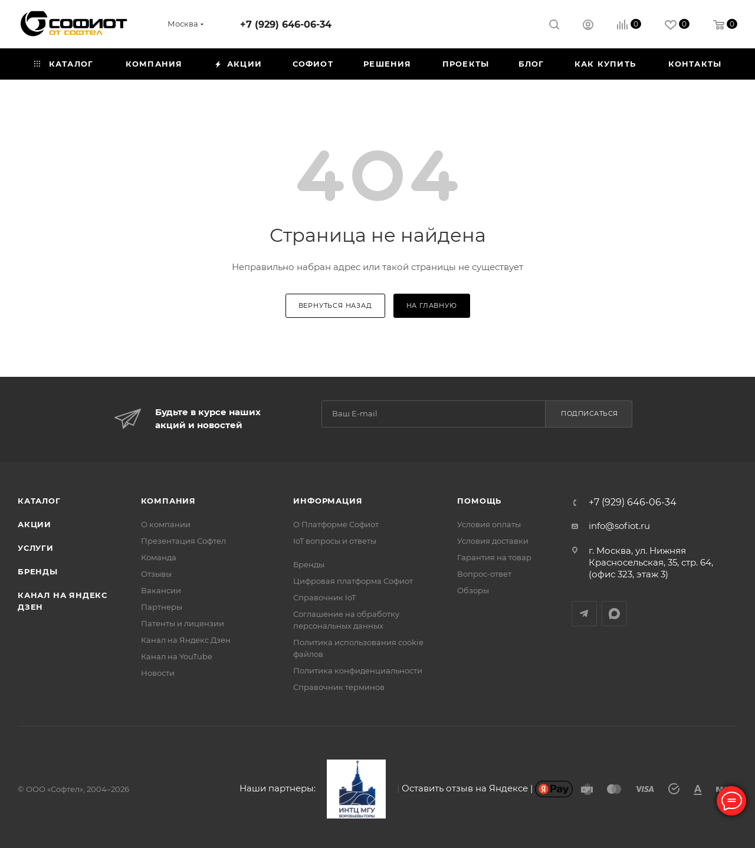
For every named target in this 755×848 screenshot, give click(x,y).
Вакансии (161, 590)
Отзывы (156, 574)
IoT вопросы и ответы (334, 540)
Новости (158, 673)
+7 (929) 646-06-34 (285, 24)
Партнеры (161, 607)
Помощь (479, 500)
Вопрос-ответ (484, 574)
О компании (166, 524)
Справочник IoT (324, 597)
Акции (34, 524)
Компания (168, 500)
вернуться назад (335, 305)
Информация (327, 500)
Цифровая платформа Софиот (353, 581)
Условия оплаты (489, 524)
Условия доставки (492, 540)
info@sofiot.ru (619, 525)
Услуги (36, 548)
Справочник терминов (339, 687)
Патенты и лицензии (182, 623)
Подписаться (589, 413)
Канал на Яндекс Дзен (186, 640)
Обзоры (473, 590)
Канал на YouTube (176, 656)
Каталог (39, 500)
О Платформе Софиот (336, 524)
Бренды (38, 571)
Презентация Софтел (183, 540)
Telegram (584, 613)
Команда (158, 557)
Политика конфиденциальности (357, 670)
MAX (614, 613)
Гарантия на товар (494, 557)
